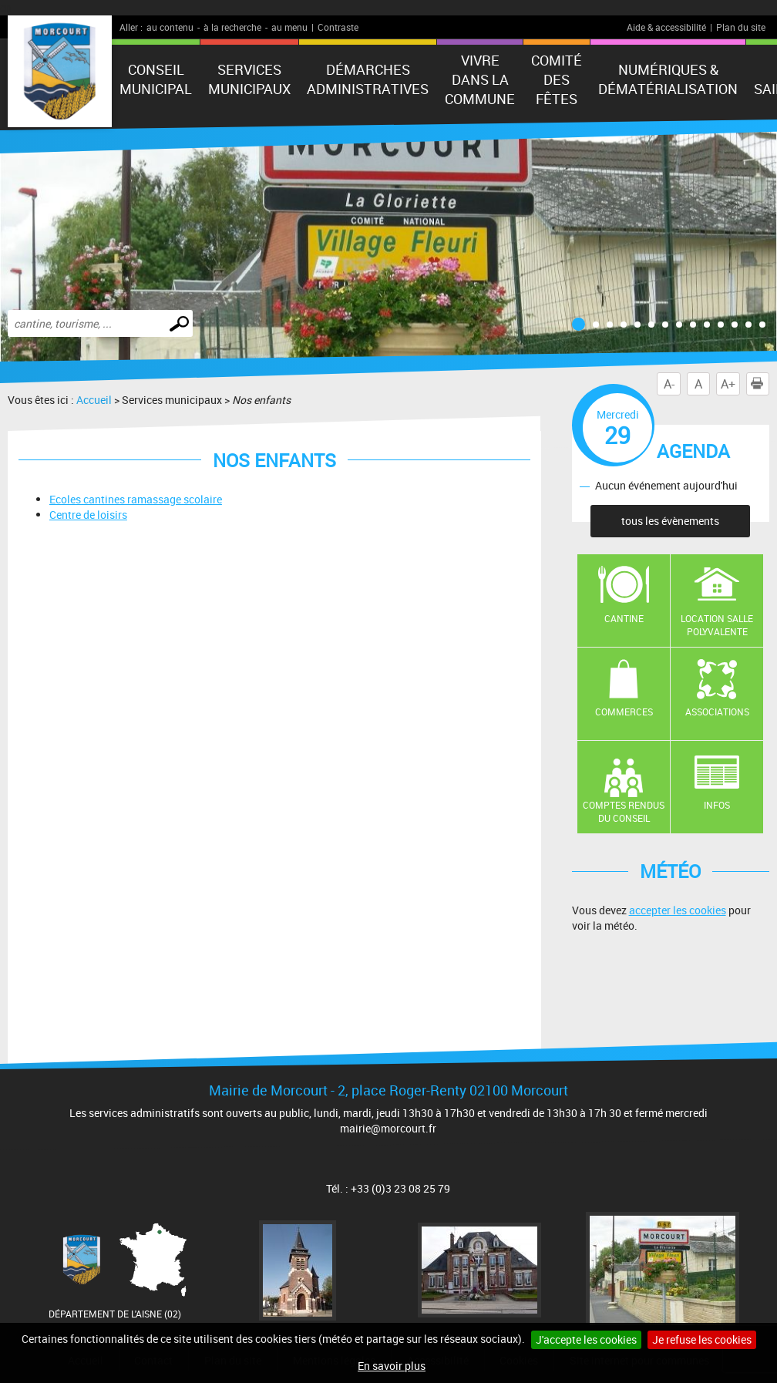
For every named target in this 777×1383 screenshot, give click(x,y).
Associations (717, 711)
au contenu (169, 27)
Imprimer (760, 383)
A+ (728, 383)
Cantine (624, 618)
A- (669, 383)
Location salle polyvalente (717, 625)
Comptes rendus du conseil (623, 811)
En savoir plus (392, 1365)
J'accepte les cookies (586, 1339)
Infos (717, 805)
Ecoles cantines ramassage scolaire (135, 499)
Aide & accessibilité (666, 27)
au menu (289, 27)
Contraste (338, 27)
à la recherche (232, 27)
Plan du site (740, 27)
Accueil (94, 399)
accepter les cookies (677, 910)
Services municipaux (249, 79)
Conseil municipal (155, 79)
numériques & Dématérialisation (668, 79)
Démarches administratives (368, 79)
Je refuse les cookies (702, 1339)
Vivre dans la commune (480, 79)
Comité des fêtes (556, 79)
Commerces (624, 711)
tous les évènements (670, 520)
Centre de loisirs (88, 514)
